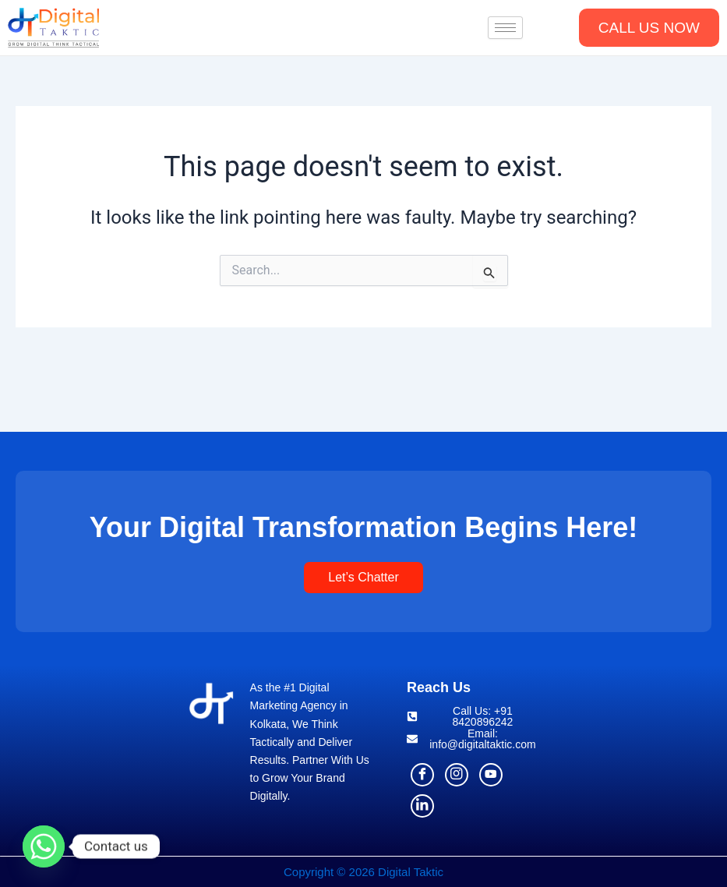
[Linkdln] (422, 806)
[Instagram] (456, 774)
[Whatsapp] (44, 846)
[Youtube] (491, 774)
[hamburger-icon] (505, 27)
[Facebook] (422, 774)
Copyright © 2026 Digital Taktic (363, 871)
